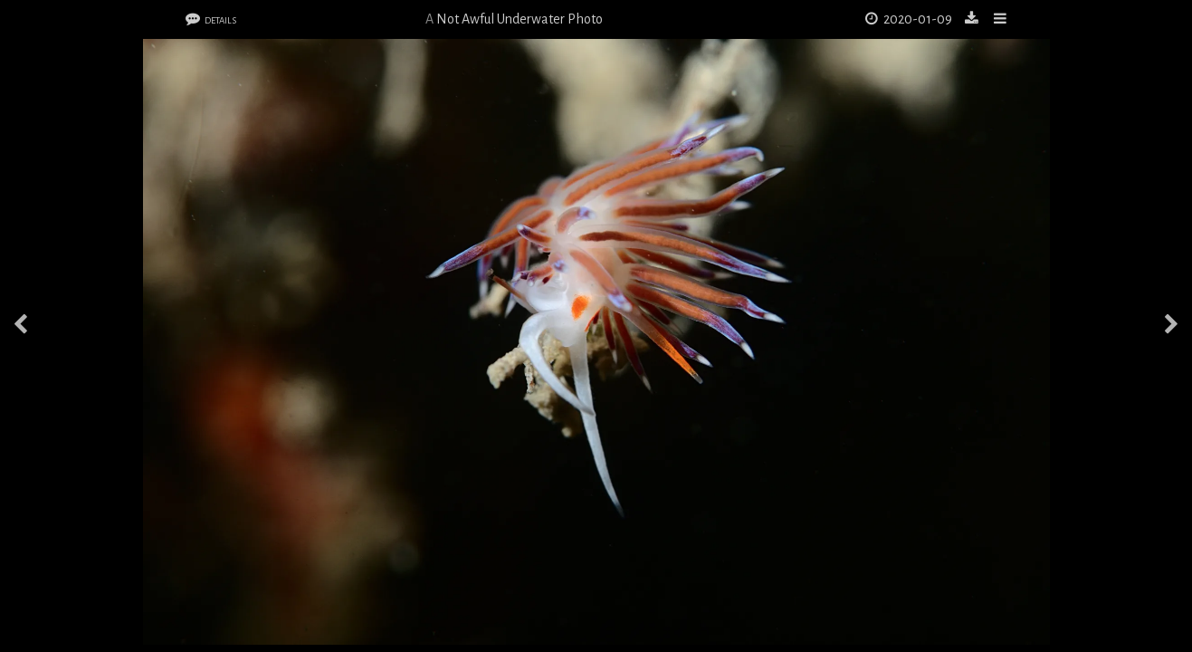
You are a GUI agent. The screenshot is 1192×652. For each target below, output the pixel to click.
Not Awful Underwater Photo (519, 19)
